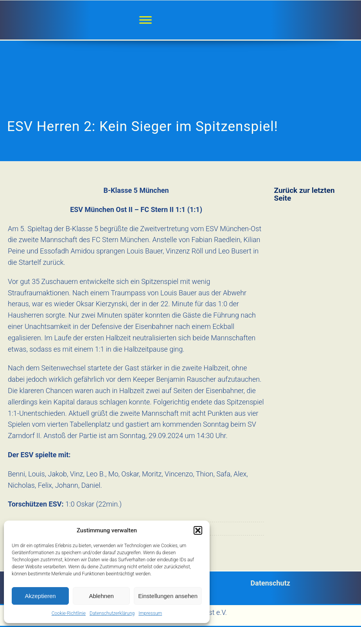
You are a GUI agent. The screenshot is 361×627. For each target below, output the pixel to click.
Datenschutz (270, 583)
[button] (198, 530)
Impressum (150, 613)
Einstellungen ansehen (168, 596)
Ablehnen (101, 596)
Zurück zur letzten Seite (304, 194)
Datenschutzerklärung (112, 613)
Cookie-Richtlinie (69, 613)
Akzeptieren (40, 596)
